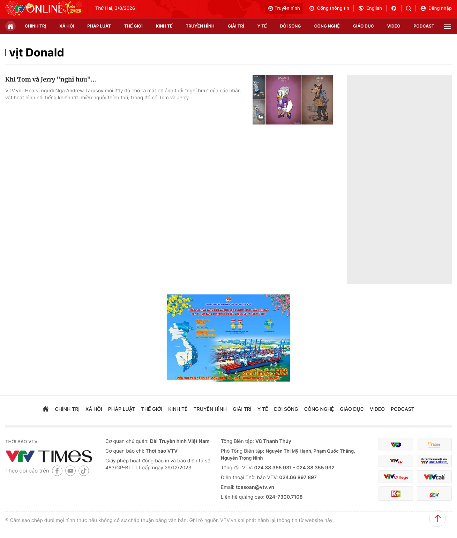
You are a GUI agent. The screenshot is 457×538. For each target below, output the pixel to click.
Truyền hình (284, 8)
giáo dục (363, 26)
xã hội (66, 26)
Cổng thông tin (329, 8)
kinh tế (164, 26)
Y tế (262, 26)
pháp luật (99, 26)
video (393, 26)
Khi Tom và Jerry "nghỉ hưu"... (50, 79)
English (370, 8)
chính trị (35, 26)
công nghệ (327, 26)
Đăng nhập (436, 8)
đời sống (290, 26)
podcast (424, 26)
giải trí (236, 26)
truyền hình (200, 26)
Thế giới (133, 26)
